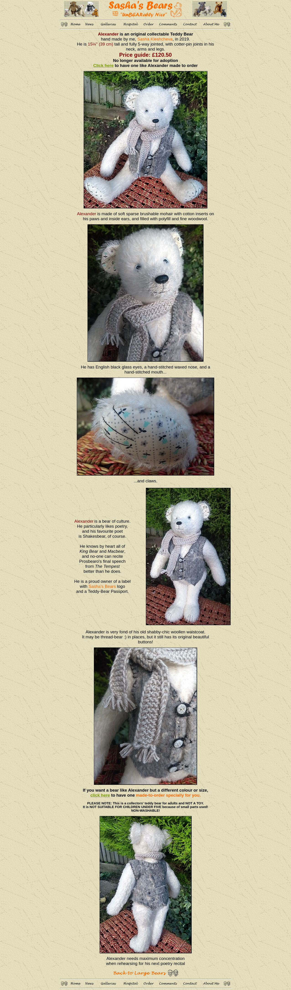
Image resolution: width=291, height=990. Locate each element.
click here (100, 795)
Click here (103, 65)
